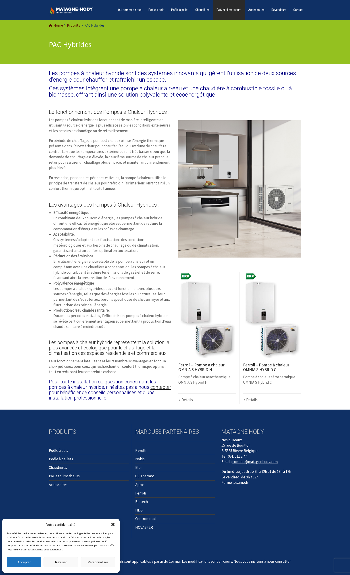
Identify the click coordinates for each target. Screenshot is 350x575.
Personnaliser (98, 562)
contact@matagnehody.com (255, 461)
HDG (139, 510)
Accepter (24, 562)
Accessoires (256, 10)
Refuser (61, 562)
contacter (160, 387)
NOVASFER (144, 527)
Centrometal (145, 518)
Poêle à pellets (61, 459)
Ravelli (140, 450)
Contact (298, 10)
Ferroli (140, 493)
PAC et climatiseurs (229, 10)
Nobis (140, 459)
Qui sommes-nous (130, 10)
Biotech (141, 501)
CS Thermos (144, 476)
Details (187, 399)
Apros (139, 484)
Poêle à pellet (179, 10)
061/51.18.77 (237, 456)
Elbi (138, 467)
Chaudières (202, 10)
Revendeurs (278, 10)
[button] (113, 524)
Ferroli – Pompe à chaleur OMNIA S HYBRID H (201, 367)
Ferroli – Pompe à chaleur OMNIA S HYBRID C (266, 367)
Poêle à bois (156, 10)
